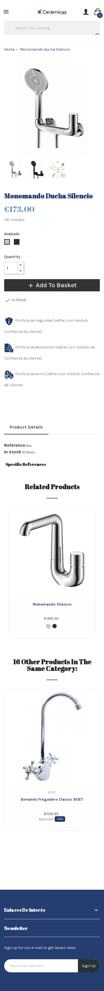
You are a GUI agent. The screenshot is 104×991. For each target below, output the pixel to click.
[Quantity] (10, 268)
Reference (14, 445)
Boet (52, 792)
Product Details (26, 427)
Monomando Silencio (52, 604)
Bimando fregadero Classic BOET (52, 799)
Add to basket (52, 285)
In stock (12, 452)
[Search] (52, 28)
